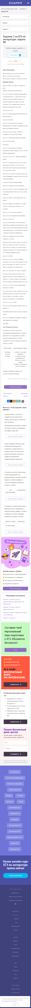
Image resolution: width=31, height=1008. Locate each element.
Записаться (14, 685)
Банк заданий (15, 985)
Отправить (14, 754)
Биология (10, 802)
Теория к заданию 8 (9, 618)
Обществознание (14, 790)
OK (15, 1004)
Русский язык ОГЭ (14, 825)
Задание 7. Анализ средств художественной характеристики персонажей (13, 601)
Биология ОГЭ (14, 849)
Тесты (15, 974)
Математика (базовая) (14, 784)
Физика (8, 796)
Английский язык (14, 808)
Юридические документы (15, 896)
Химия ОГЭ (14, 843)
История (20, 796)
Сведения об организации (15, 900)
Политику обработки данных (15, 1000)
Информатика (14, 813)
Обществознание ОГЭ (15, 837)
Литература (15, 952)
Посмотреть (15, 55)
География (14, 819)
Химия (21, 802)
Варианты (15, 978)
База (16, 922)
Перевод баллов (15, 989)
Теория (15, 967)
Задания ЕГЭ (15, 970)
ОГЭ (16, 963)
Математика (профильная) (14, 778)
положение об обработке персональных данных (15, 762)
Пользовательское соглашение (9, 1001)
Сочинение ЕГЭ (15, 992)
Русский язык (14, 772)
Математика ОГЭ (14, 831)
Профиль (16, 919)
